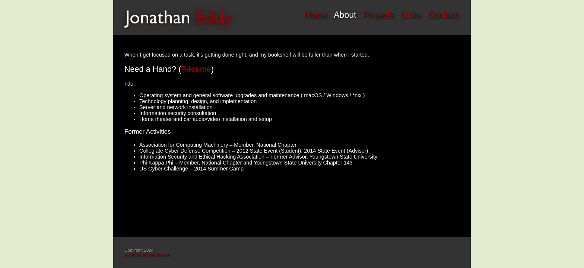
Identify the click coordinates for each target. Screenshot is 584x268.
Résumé (196, 69)
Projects (378, 15)
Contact (442, 15)
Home (315, 15)
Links (411, 15)
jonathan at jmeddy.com (146, 254)
